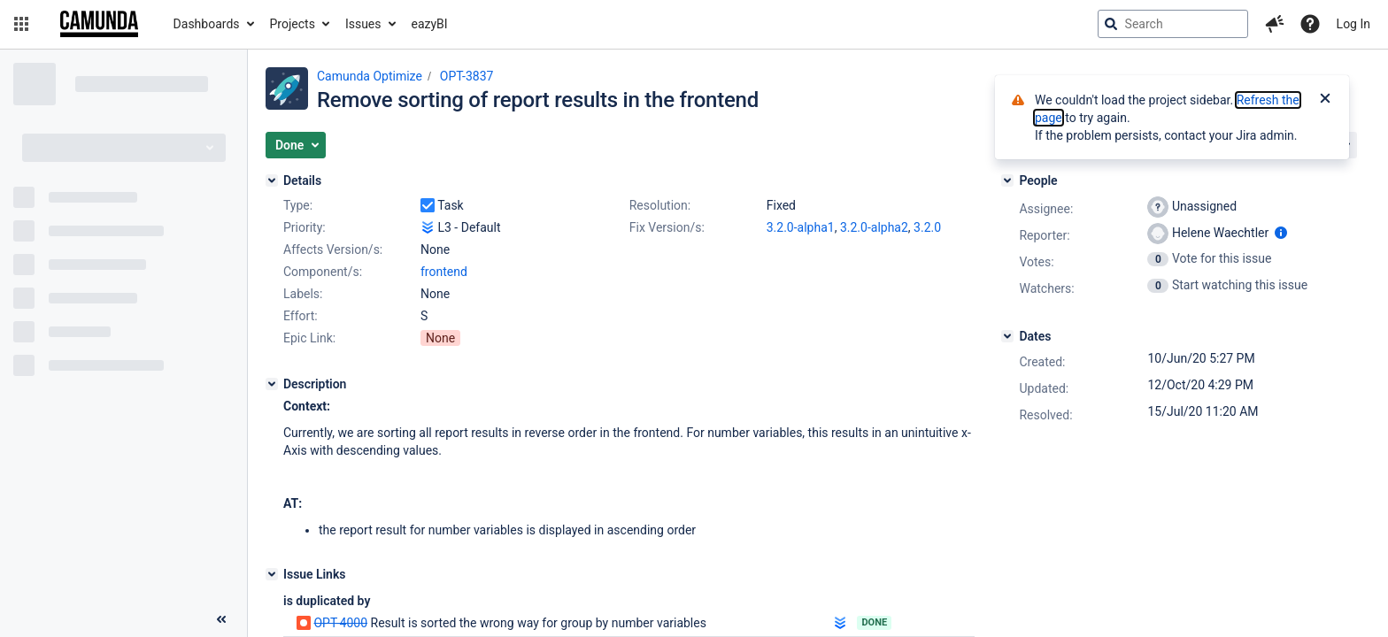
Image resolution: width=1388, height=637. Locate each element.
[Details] (272, 180)
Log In (1353, 24)
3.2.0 (927, 227)
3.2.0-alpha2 (874, 227)
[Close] (1325, 100)
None (440, 338)
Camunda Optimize (369, 76)
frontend (443, 272)
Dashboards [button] (207, 24)
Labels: (302, 294)
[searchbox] (1173, 24)
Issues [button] (363, 24)
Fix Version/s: (667, 227)
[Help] (1310, 24)
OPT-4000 (340, 623)
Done (874, 622)
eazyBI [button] (430, 24)
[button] (21, 24)
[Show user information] (1281, 233)
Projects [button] (292, 24)
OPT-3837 (467, 76)
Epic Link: (309, 338)
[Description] (272, 384)
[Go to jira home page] (99, 24)
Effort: (300, 316)
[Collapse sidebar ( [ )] (221, 619)
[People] (1007, 180)
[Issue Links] (272, 574)
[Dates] (1007, 336)
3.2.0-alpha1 (801, 227)
